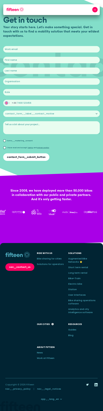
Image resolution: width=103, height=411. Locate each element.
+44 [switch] (14, 102)
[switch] (7, 103)
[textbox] (51, 49)
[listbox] (51, 114)
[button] (51, 103)
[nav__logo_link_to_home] (15, 9)
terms (30, 147)
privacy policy (43, 147)
